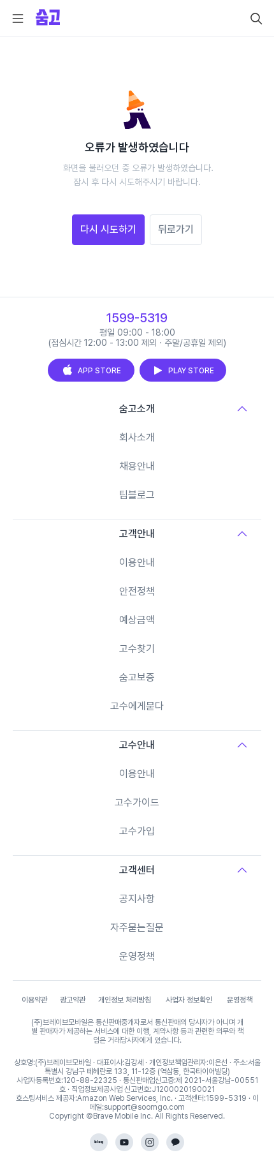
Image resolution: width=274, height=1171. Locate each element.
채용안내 (137, 466)
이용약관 (34, 1000)
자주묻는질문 (137, 927)
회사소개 (137, 437)
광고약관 (72, 1000)
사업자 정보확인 (189, 1000)
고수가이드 (137, 802)
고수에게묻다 (137, 706)
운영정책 (137, 956)
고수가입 (137, 831)
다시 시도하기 (108, 229)
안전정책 (137, 591)
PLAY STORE (183, 370)
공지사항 (137, 899)
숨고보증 (137, 677)
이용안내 (137, 562)
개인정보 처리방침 (124, 1000)
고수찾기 (137, 649)
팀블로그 (137, 495)
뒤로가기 (176, 229)
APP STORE (91, 370)
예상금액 (137, 620)
